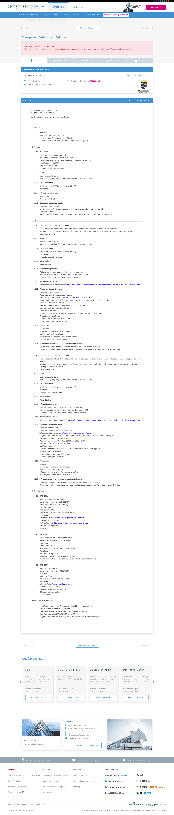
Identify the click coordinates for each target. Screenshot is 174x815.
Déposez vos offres (51, 15)
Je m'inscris (78, 746)
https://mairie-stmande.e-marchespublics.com (75, 298)
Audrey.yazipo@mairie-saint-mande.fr (70, 518)
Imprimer (145, 100)
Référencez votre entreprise (73, 15)
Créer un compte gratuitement (116, 15)
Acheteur (78, 7)
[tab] (34, 60)
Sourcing (76, 787)
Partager (133, 100)
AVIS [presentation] (34, 60)
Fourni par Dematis (160, 808)
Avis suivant (146, 28)
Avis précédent (28, 28)
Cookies (142, 808)
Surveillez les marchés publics (28, 15)
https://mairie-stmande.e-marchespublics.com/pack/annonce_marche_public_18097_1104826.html (103, 285)
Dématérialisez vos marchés (85, 781)
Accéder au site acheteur (138, 75)
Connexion (156, 7)
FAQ (83, 808)
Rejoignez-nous (91, 808)
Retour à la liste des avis (87, 28)
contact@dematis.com (64, 584)
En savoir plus (94, 746)
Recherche (149, 808)
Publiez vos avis (80, 776)
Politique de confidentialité (129, 808)
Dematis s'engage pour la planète (153, 803)
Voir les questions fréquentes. (34, 744)
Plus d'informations (38, 697)
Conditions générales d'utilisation (108, 808)
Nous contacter (93, 15)
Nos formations (48, 792)
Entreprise (58, 6)
